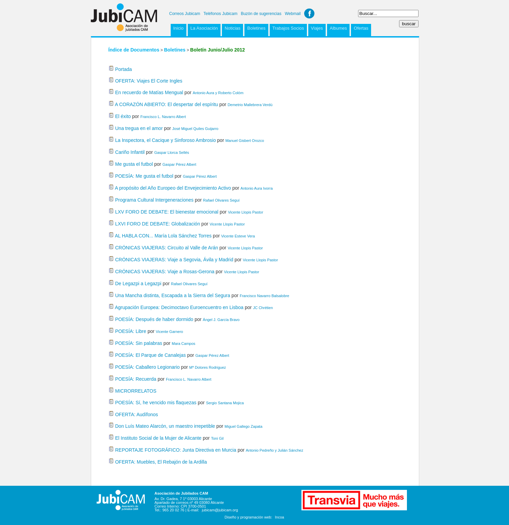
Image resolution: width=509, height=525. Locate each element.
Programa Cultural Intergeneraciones (154, 200)
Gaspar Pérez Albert (179, 164)
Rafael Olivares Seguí (221, 200)
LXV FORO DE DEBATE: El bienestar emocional (166, 212)
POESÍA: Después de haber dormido (154, 319)
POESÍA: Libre (130, 331)
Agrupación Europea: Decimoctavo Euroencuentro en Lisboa (179, 307)
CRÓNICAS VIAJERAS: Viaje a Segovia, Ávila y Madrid (174, 259)
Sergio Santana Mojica (225, 403)
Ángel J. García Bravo (221, 320)
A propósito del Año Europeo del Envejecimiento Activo (173, 188)
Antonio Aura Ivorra (257, 188)
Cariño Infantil (129, 152)
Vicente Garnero (169, 332)
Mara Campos (183, 343)
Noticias (232, 28)
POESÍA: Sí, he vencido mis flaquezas (155, 402)
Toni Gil (217, 438)
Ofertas (361, 28)
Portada (123, 69)
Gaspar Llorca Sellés (171, 152)
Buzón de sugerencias (261, 13)
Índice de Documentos (133, 50)
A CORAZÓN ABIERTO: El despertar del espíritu (166, 104)
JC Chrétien (263, 308)
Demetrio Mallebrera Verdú (250, 105)
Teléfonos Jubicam (220, 13)
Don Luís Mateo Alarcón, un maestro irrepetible (165, 426)
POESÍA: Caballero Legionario (147, 367)
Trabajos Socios (288, 28)
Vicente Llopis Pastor (245, 212)
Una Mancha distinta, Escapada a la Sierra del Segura (173, 295)
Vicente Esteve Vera (238, 236)
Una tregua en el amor (138, 128)
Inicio (178, 28)
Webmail (292, 13)
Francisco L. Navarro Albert (163, 117)
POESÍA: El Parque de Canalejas (150, 355)
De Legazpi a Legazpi (138, 283)
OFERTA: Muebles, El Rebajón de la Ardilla (161, 462)
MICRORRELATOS (135, 391)
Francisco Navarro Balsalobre (264, 296)
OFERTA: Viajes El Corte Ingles (148, 81)
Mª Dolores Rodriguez (207, 367)
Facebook (309, 13)
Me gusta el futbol (134, 164)
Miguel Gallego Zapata (244, 426)
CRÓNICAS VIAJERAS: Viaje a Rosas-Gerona (164, 271)
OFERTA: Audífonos (136, 414)
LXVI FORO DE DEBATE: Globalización (157, 224)
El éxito (123, 116)
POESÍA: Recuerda (135, 379)
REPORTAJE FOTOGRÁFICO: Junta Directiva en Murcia (176, 450)
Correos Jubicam (184, 13)
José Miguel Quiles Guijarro (195, 129)
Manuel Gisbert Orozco (244, 140)
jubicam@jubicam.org (220, 510)
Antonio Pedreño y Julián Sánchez (274, 450)
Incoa (279, 517)
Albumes (338, 28)
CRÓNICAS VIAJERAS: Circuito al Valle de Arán (166, 247)
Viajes (317, 28)
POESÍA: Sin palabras (138, 343)
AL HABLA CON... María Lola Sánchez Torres (163, 235)
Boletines (256, 28)
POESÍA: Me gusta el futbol (144, 176)
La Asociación (204, 28)
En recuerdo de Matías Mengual (149, 92)
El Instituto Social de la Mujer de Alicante (158, 438)
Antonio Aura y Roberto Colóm (218, 93)
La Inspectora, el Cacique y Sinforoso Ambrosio (165, 140)
